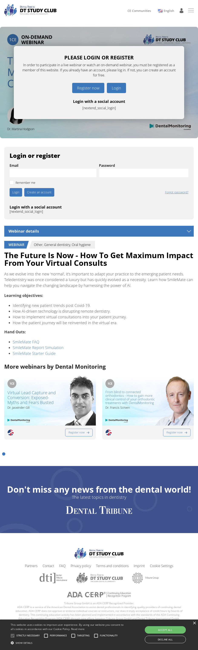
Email (14, 165)
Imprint (139, 566)
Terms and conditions (112, 566)
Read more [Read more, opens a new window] (78, 629)
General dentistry (57, 244)
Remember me (25, 183)
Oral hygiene (81, 244)
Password (107, 165)
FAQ (62, 566)
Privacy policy (81, 566)
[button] (3, 454)
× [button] (194, 623)
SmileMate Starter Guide (34, 353)
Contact (48, 566)
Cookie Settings (161, 566)
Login (116, 88)
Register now (88, 88)
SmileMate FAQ (26, 341)
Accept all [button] (165, 629)
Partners (31, 566)
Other (38, 244)
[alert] (99, 635)
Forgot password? (176, 192)
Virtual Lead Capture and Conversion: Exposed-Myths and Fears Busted (31, 397)
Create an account (39, 192)
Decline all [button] (165, 639)
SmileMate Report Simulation (38, 347)
